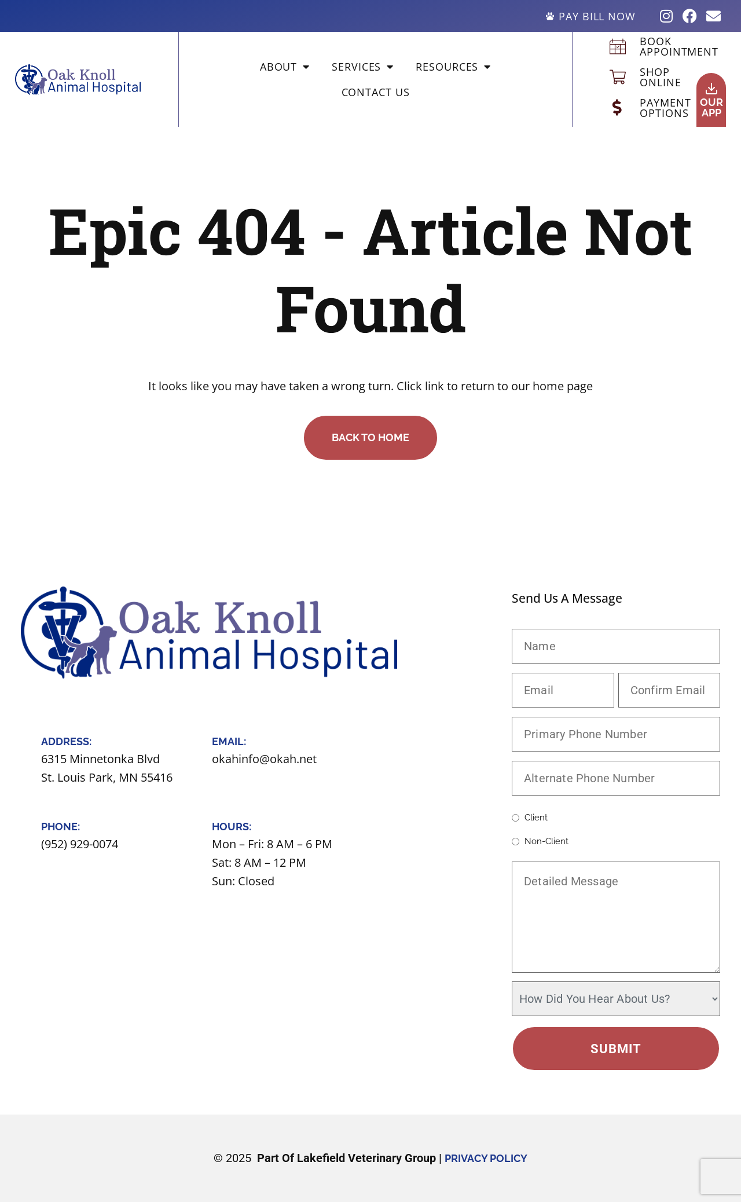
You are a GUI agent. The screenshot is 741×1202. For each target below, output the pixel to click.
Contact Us (376, 92)
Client (536, 817)
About (285, 67)
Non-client (546, 841)
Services (363, 67)
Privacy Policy (486, 1158)
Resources (453, 67)
